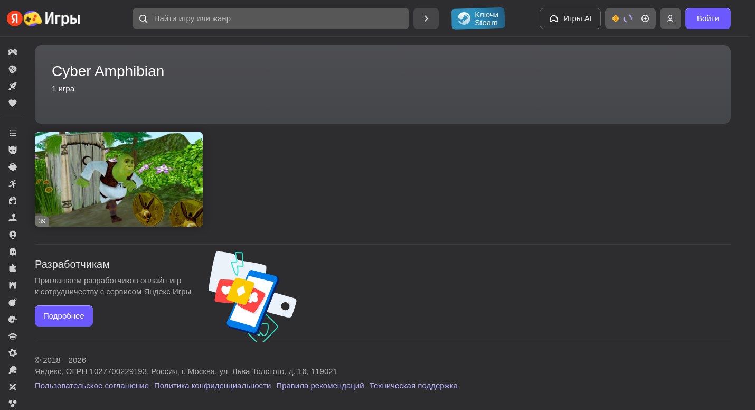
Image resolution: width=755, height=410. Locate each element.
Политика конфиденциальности (212, 385)
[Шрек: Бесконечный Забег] (119, 179)
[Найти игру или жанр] (271, 18)
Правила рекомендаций (320, 385)
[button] (271, 18)
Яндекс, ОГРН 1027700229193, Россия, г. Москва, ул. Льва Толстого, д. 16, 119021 (186, 371)
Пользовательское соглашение (92, 385)
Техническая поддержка (414, 385)
